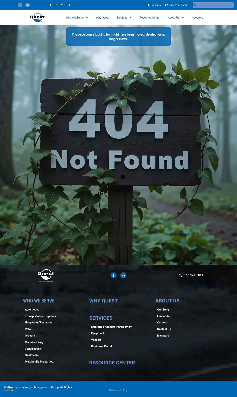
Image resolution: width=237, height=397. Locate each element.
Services (124, 17)
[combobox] (213, 5)
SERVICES (101, 318)
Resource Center (150, 17)
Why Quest (102, 17)
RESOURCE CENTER (112, 363)
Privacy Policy (118, 390)
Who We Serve (77, 17)
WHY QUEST (103, 301)
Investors (197, 17)
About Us (176, 17)
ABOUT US (167, 301)
